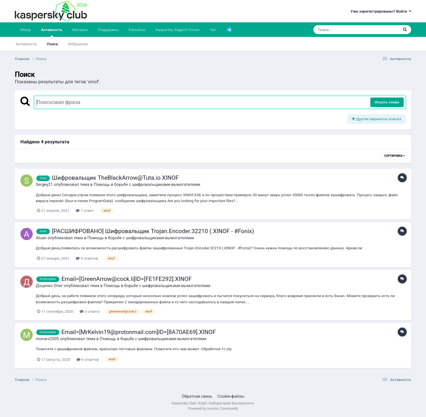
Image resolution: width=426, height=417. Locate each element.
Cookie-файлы (230, 396)
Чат (213, 29)
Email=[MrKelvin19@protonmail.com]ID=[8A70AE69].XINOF (138, 332)
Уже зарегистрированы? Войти (381, 11)
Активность (51, 32)
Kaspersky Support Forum (178, 29)
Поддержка (108, 29)
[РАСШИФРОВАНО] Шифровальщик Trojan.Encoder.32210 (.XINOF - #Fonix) (153, 231)
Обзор (25, 29)
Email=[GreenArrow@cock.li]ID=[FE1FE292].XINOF (126, 279)
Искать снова (387, 102)
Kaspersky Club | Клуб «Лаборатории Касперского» (213, 403)
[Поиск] (345, 29)
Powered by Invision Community (213, 408)
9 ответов (87, 258)
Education (137, 29)
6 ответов (88, 359)
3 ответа (90, 311)
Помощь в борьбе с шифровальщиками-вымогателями (147, 184)
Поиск (52, 44)
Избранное (78, 44)
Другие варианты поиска (376, 119)
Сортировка (394, 155)
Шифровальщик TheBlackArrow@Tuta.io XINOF (115, 177)
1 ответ (85, 210)
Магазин (80, 29)
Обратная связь (197, 396)
